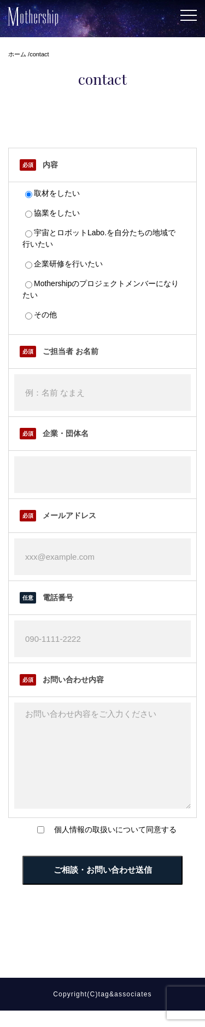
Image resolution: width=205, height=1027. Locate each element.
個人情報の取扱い (84, 846)
